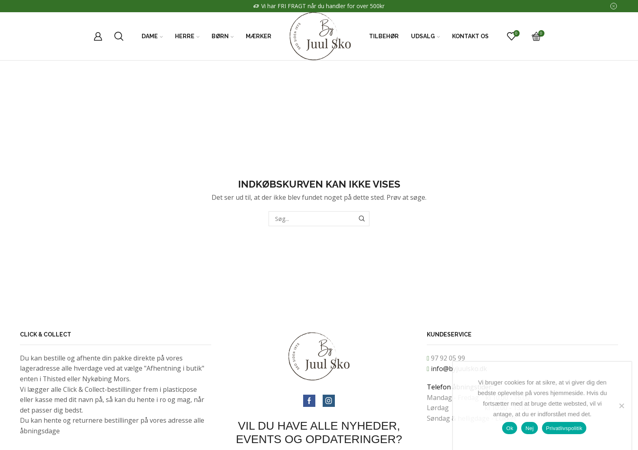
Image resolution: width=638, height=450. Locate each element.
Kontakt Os (470, 36)
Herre (187, 36)
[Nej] (621, 406)
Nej (529, 428)
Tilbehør (384, 36)
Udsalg (425, 36)
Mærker (258, 36)
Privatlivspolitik (564, 428)
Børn (223, 36)
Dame (152, 36)
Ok (509, 428)
